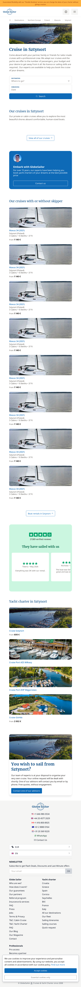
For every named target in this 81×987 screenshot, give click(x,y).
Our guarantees (17, 890)
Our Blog (13, 931)
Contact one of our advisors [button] (26, 790)
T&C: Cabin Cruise (17, 920)
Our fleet (46, 916)
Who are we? (15, 883)
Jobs (11, 912)
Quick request (49, 927)
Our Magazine (16, 935)
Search (40, 96)
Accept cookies (40, 970)
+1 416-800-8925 (40, 822)
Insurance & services (19, 901)
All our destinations (51, 912)
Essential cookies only (40, 977)
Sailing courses (49, 923)
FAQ (11, 905)
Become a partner (18, 953)
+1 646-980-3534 (40, 814)
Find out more (58, 964)
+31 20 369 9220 (40, 831)
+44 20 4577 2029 (40, 818)
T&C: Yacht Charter (18, 923)
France (45, 905)
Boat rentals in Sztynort (40, 513)
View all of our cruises (40, 138)
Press (12, 909)
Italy (44, 909)
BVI (43, 901)
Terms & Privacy (17, 916)
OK (68, 871)
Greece (45, 887)
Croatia (45, 883)
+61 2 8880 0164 (40, 827)
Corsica (45, 894)
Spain (44, 890)
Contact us (40, 183)
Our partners (15, 894)
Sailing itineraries (50, 920)
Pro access (14, 949)
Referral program (17, 898)
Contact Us (40, 840)
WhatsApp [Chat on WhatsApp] (40, 835)
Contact (13, 938)
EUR (41, 847)
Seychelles (47, 898)
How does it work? (18, 887)
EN (41, 853)
